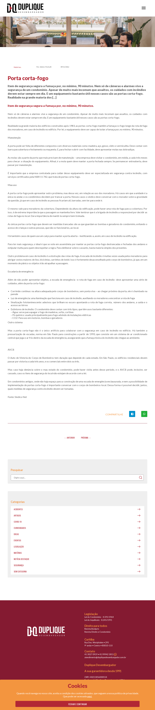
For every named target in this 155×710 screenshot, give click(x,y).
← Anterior (69, 437)
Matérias (17, 67)
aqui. (89, 696)
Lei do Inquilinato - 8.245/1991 (98, 620)
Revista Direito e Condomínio (97, 632)
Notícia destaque (21, 559)
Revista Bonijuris (91, 629)
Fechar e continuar (77, 704)
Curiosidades (20, 527)
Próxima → (86, 437)
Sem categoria (20, 571)
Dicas (16, 534)
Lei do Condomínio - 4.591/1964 (99, 617)
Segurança (19, 565)
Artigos (17, 515)
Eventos (17, 540)
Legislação (19, 546)
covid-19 (17, 521)
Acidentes (18, 509)
